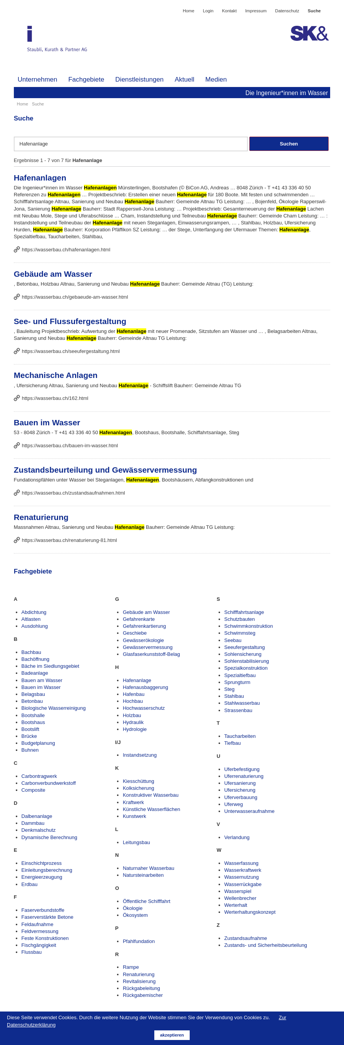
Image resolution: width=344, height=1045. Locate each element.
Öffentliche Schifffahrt (146, 901)
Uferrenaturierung (244, 776)
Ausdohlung (35, 626)
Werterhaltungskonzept (250, 912)
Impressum (256, 10)
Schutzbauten (239, 619)
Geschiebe (135, 633)
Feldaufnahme (37, 924)
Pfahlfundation (139, 941)
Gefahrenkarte (139, 619)
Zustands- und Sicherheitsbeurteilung (265, 945)
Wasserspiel (237, 891)
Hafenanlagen (40, 177)
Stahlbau (234, 696)
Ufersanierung (240, 783)
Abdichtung (34, 612)
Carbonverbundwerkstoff (49, 783)
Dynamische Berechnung (49, 837)
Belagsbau (33, 694)
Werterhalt (235, 905)
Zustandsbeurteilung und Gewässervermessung (105, 469)
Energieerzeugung (42, 877)
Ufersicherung (239, 790)
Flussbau (32, 952)
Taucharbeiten (240, 736)
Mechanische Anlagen (56, 375)
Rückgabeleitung (141, 988)
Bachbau (31, 652)
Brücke (29, 736)
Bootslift (30, 729)
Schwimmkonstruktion (248, 626)
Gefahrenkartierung (144, 626)
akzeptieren (172, 1035)
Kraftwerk (133, 802)
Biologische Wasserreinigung (54, 708)
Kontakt (229, 10)
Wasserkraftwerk (242, 870)
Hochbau (133, 701)
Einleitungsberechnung (47, 870)
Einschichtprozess (42, 863)
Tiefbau (232, 743)
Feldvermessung (40, 931)
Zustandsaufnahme (245, 938)
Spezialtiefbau (240, 675)
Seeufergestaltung (244, 647)
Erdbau (30, 884)
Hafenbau (133, 694)
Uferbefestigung (242, 769)
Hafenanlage (137, 680)
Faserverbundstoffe (43, 910)
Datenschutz (287, 10)
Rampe (131, 967)
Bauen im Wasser (47, 422)
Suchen (289, 144)
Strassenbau (238, 710)
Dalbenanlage (37, 816)
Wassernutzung (241, 877)
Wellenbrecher (240, 898)
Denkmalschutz (39, 830)
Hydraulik (133, 722)
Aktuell (184, 79)
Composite (33, 790)
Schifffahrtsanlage (244, 612)
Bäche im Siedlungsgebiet (50, 666)
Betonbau (32, 701)
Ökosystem (135, 915)
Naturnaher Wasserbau (148, 868)
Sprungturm (237, 682)
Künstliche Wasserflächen (151, 809)
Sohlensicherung (243, 654)
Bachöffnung (36, 659)
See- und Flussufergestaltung (70, 321)
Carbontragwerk (39, 776)
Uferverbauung (240, 797)
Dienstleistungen (139, 79)
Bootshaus (33, 722)
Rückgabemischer (143, 995)
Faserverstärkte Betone (47, 917)
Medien (216, 79)
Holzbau (132, 715)
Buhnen (30, 750)
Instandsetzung (140, 755)
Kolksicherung (138, 788)
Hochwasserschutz (144, 708)
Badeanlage (35, 673)
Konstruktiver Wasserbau (151, 795)
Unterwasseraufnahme (249, 811)
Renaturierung (41, 517)
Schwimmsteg (239, 633)
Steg (229, 689)
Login (208, 10)
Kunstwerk (134, 816)
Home (188, 10)
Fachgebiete (86, 79)
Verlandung (237, 837)
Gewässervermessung (147, 647)
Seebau (233, 640)
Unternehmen (37, 79)
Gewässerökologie (143, 640)
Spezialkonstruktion (246, 668)
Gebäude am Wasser (53, 273)
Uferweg (233, 804)
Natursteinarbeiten (143, 875)
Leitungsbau (136, 842)
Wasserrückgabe (243, 884)
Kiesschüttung (138, 781)
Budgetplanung (38, 743)
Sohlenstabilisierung (246, 661)
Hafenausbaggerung (145, 687)
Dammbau (33, 823)
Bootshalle (33, 715)
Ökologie (132, 908)
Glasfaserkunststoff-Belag (151, 654)
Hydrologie (135, 729)
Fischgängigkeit (39, 945)
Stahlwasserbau (242, 703)
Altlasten (31, 619)
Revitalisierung (139, 981)
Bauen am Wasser (42, 680)
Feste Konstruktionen (45, 938)
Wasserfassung (241, 863)
